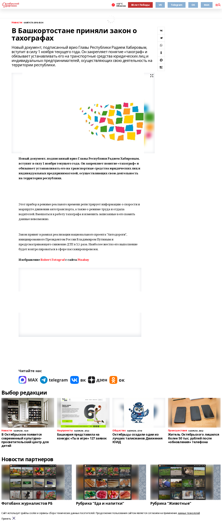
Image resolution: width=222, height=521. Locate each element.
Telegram (176, 4)
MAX (206, 4)
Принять (6, 518)
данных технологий (189, 513)
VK (160, 4)
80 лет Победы (140, 4)
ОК (193, 4)
